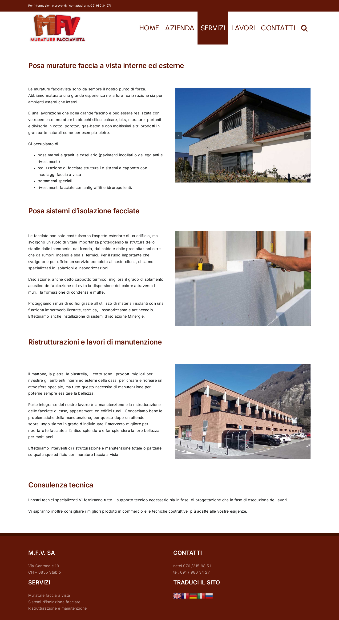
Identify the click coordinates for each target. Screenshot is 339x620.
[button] (304, 28)
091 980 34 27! (100, 5)
